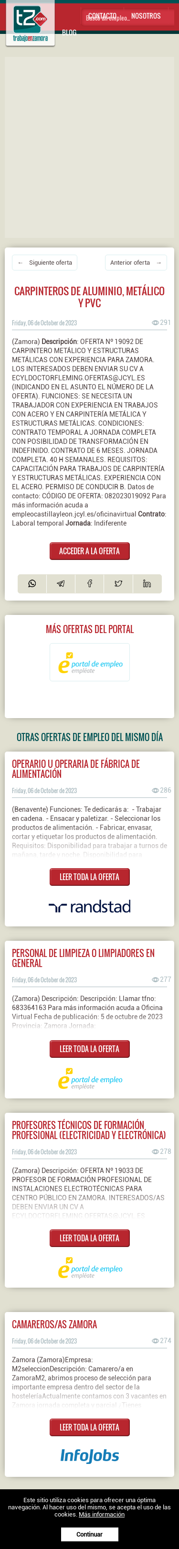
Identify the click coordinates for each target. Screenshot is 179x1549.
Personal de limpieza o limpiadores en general (83, 958)
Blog (69, 32)
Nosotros (146, 15)
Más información (102, 1514)
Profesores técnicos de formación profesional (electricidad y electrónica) (89, 1130)
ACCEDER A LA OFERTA (89, 551)
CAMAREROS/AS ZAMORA (54, 1324)
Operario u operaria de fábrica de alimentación (76, 768)
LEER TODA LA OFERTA (89, 876)
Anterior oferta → (136, 262)
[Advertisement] (89, 146)
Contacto (102, 15)
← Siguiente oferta (44, 262)
